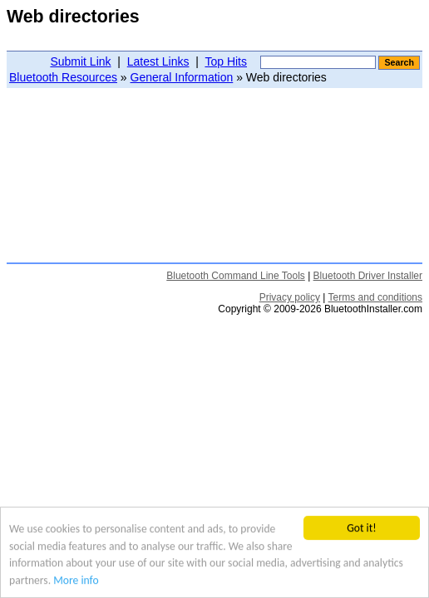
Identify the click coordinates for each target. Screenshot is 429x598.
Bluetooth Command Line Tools (235, 276)
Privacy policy (289, 297)
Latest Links (158, 61)
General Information (182, 77)
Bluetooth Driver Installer (367, 276)
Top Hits (226, 61)
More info (75, 580)
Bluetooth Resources (63, 77)
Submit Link (80, 61)
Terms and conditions (375, 297)
